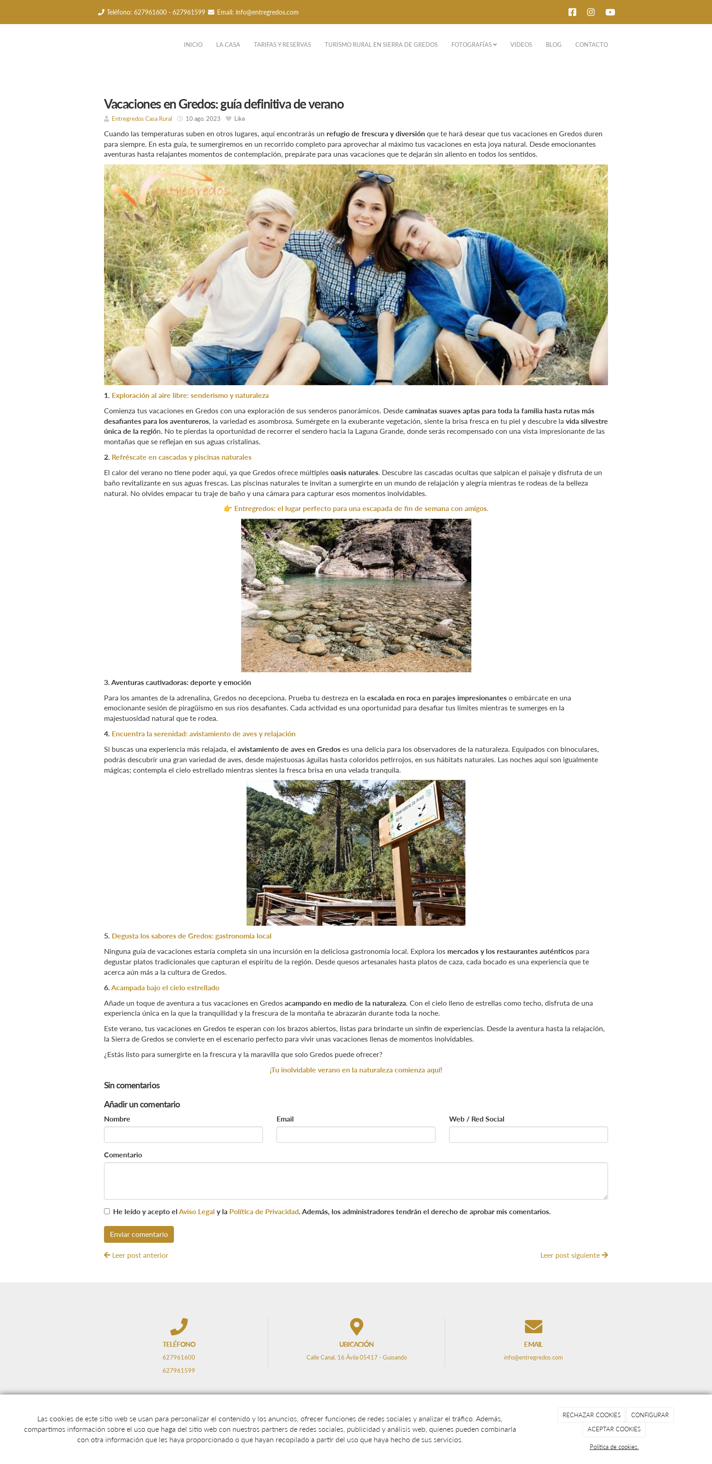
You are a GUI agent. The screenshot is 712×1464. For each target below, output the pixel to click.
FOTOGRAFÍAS (474, 44)
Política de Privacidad (264, 1211)
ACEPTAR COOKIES (614, 1429)
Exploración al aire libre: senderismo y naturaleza (189, 395)
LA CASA (228, 44)
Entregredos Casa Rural (142, 118)
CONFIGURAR (650, 1415)
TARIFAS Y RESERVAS (282, 44)
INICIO (193, 44)
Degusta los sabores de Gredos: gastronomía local (192, 935)
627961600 (150, 12)
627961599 (189, 12)
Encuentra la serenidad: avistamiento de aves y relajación (204, 733)
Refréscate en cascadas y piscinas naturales (182, 456)
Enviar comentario (139, 1234)
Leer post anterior (136, 1255)
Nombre (117, 1118)
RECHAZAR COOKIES (592, 1415)
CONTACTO (591, 44)
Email (285, 1118)
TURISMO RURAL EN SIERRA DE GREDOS (381, 44)
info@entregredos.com (267, 12)
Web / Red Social (476, 1118)
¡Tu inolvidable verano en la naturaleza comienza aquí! (356, 1069)
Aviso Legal (197, 1211)
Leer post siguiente (574, 1255)
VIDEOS (521, 44)
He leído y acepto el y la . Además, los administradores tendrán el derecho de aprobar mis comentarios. (332, 1211)
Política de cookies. (614, 1446)
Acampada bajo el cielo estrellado (165, 987)
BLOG (554, 44)
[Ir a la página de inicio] (88, 44)
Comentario (123, 1154)
